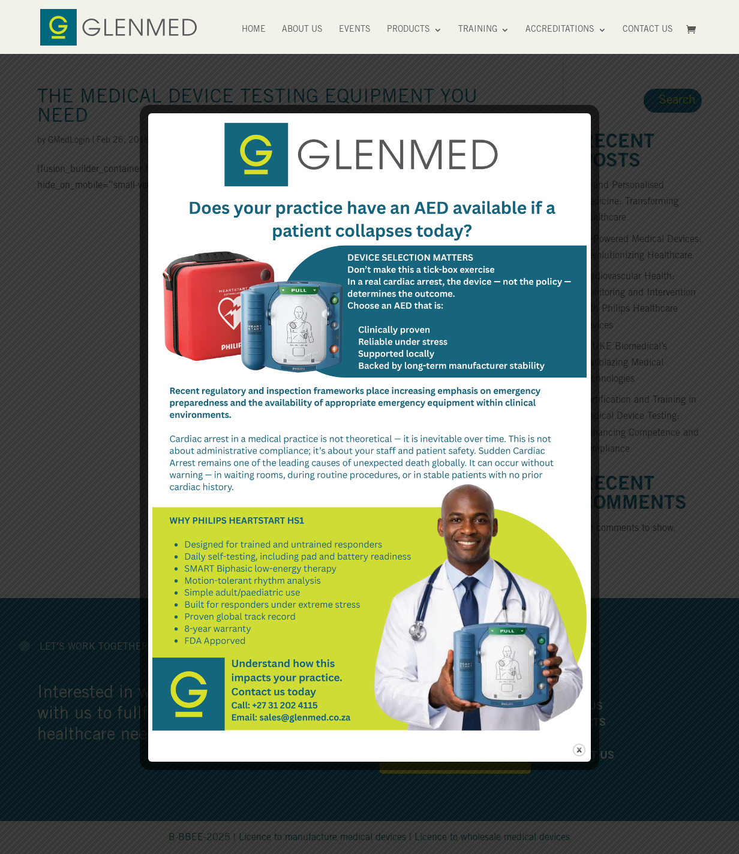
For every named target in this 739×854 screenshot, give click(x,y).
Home (254, 30)
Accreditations (559, 30)
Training (477, 30)
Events (355, 30)
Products (408, 30)
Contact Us (648, 30)
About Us (302, 30)
